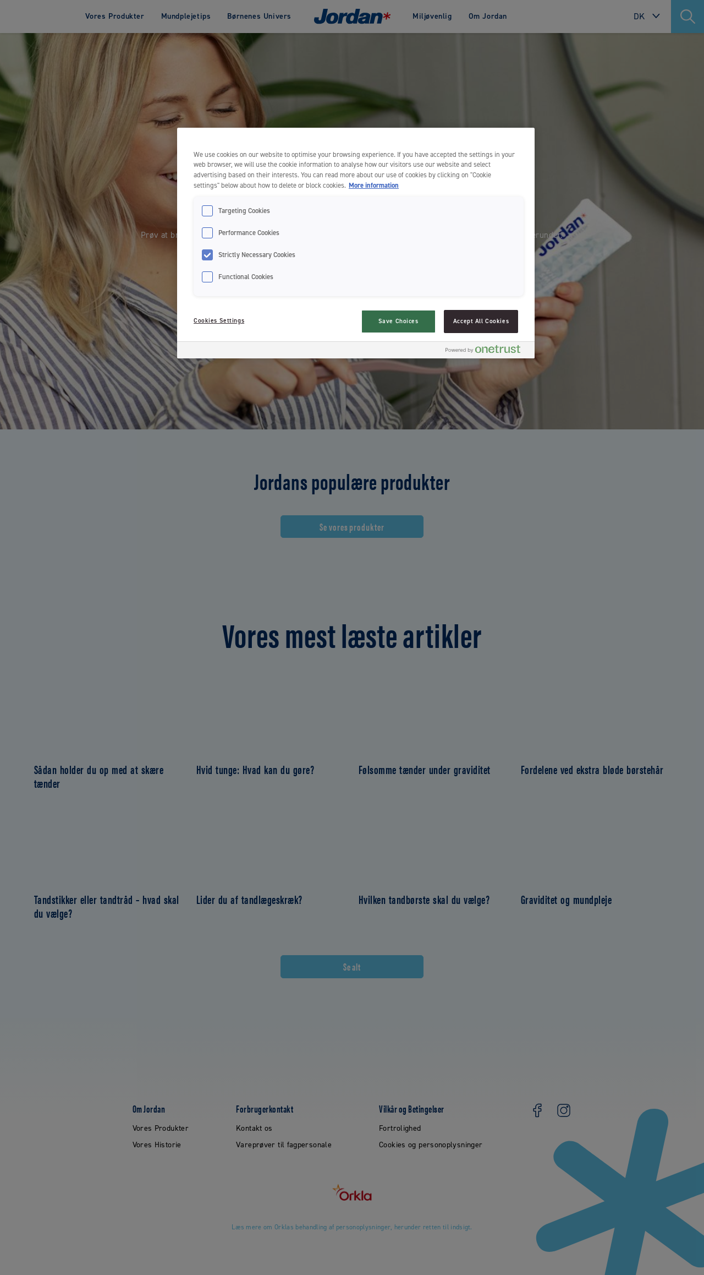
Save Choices (398, 321)
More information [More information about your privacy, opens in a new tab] (374, 185)
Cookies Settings (219, 321)
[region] (356, 243)
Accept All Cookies (481, 321)
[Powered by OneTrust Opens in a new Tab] (487, 351)
